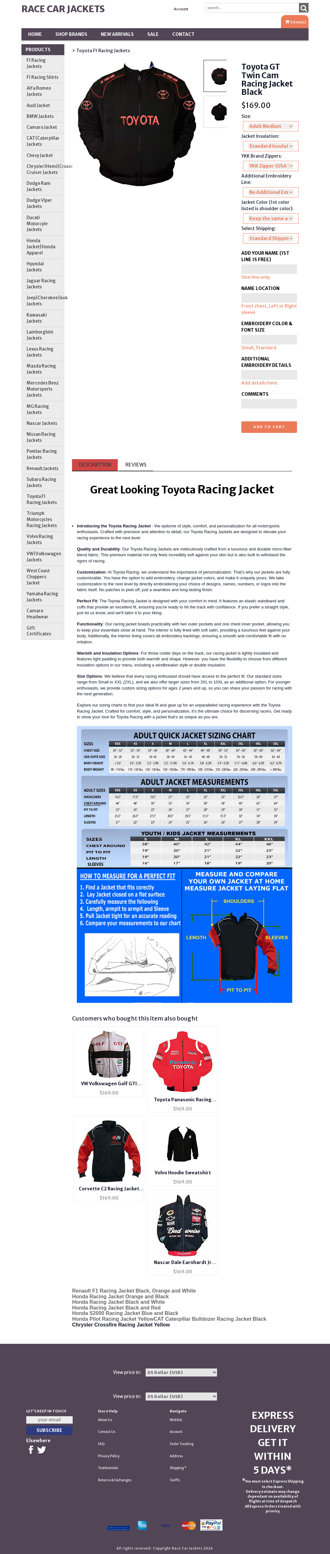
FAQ (101, 1444)
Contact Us (106, 1432)
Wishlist (176, 1420)
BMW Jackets (40, 116)
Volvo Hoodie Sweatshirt (183, 1173)
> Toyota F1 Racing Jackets (101, 51)
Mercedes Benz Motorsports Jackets (43, 389)
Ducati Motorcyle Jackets (37, 224)
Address (176, 1456)
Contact (183, 34)
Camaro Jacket (42, 127)
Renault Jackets (43, 468)
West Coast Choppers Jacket (38, 577)
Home (35, 34)
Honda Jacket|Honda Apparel (41, 247)
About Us (105, 1420)
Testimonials (108, 1468)
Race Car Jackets (63, 9)
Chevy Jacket (40, 155)
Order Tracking (181, 1444)
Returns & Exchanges (114, 1480)
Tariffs (175, 1480)
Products (38, 50)
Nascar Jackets (42, 423)
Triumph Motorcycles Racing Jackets (42, 519)
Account (181, 9)
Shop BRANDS (71, 34)
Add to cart (269, 427)
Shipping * (178, 1468)
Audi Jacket (38, 105)
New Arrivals (117, 34)
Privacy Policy (108, 1456)
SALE (153, 34)
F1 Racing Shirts (43, 77)
